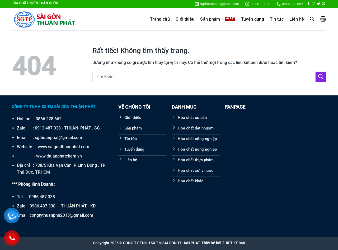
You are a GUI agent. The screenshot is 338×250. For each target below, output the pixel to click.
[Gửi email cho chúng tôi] (323, 4)
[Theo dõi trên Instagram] (313, 4)
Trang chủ (160, 19)
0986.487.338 (42, 196)
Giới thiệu (185, 19)
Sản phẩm (212, 19)
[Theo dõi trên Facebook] (308, 4)
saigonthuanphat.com (68, 146)
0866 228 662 (49, 118)
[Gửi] (321, 77)
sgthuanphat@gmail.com (58, 137)
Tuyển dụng (252, 19)
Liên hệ (296, 19)
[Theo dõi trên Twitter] (318, 4)
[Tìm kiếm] (312, 18)
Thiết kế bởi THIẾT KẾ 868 (223, 243)
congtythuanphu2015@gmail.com (61, 215)
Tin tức (277, 19)
